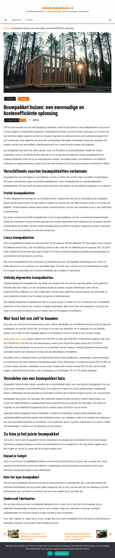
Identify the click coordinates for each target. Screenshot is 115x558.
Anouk (36, 120)
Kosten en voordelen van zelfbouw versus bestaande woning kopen (33, 537)
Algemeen (16, 19)
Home (6, 28)
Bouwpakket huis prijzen (15, 338)
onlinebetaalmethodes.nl (57, 8)
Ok (50, 553)
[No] (111, 550)
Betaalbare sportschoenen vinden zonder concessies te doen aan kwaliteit (78, 537)
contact (29, 19)
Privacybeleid (62, 553)
